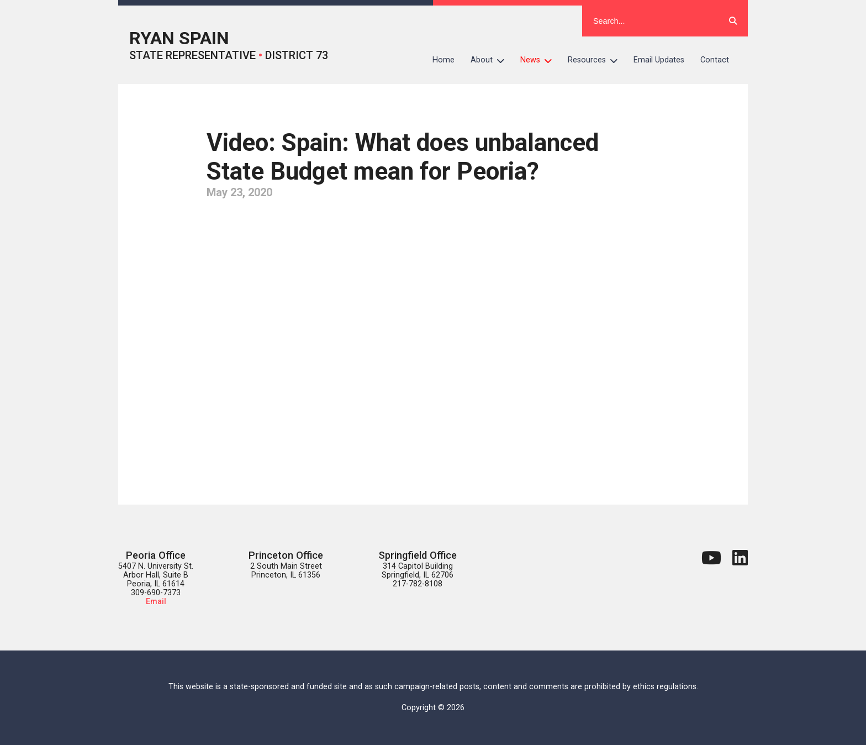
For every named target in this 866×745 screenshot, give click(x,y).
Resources (597, 60)
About (492, 60)
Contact (714, 60)
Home (443, 60)
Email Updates (658, 60)
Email (156, 601)
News (540, 60)
